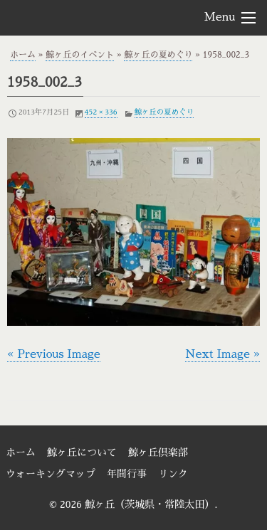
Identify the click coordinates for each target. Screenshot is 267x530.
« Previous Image (53, 354)
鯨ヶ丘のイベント (80, 55)
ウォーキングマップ (50, 474)
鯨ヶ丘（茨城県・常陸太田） (86, 17)
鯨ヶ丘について (82, 452)
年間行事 (127, 474)
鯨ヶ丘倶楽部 (158, 452)
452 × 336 (101, 112)
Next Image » (222, 354)
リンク (173, 474)
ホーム (23, 55)
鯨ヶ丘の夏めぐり (158, 55)
